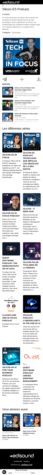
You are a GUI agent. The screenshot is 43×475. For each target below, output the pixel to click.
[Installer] (22, 79)
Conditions (26, 462)
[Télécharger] (39, 79)
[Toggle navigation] (39, 2)
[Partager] (4, 79)
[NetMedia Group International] (21, 456)
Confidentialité (18, 462)
